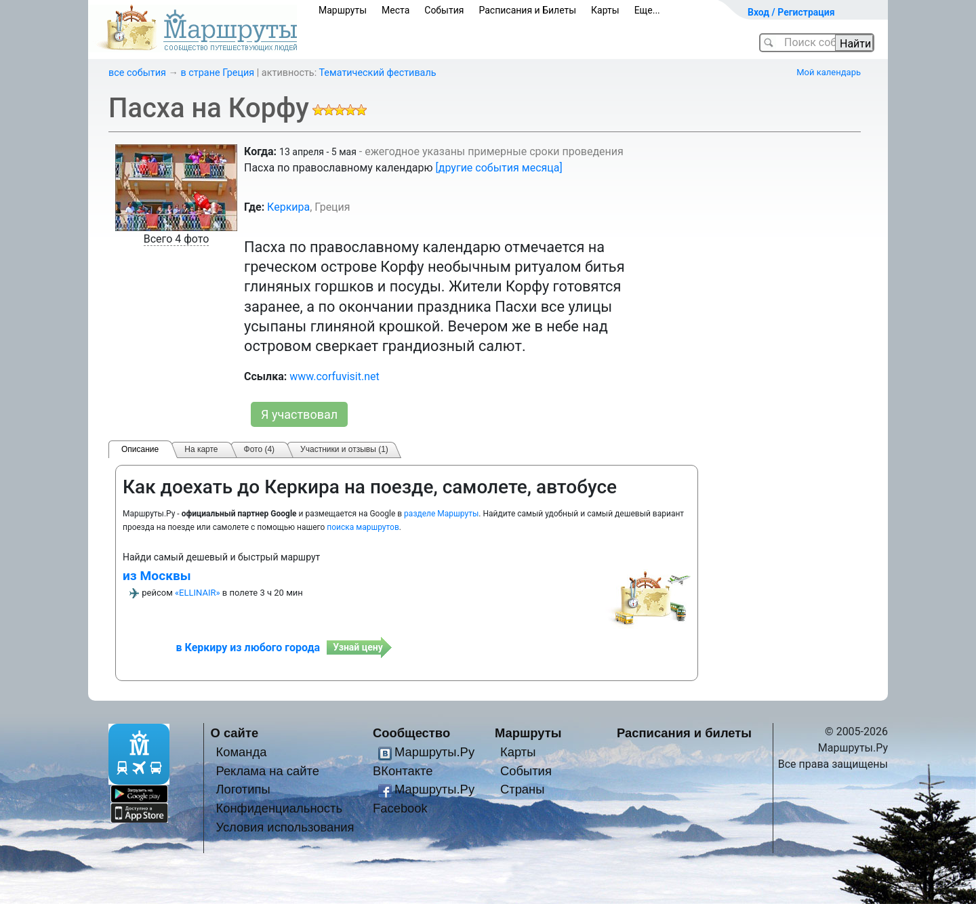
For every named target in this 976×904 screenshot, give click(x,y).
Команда (241, 752)
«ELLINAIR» (197, 593)
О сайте (235, 733)
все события (137, 73)
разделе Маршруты (441, 513)
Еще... (647, 10)
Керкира (288, 207)
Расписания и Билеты (527, 10)
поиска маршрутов (363, 527)
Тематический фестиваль (377, 73)
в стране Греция (218, 73)
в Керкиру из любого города (248, 647)
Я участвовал (299, 414)
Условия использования (285, 827)
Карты (605, 10)
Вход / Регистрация (791, 12)
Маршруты (343, 10)
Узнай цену (358, 647)
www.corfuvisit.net (334, 376)
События (444, 10)
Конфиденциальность (279, 808)
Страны (522, 789)
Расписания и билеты (684, 733)
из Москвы (157, 575)
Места (395, 10)
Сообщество (411, 733)
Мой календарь (828, 72)
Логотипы (243, 789)
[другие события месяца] (499, 167)
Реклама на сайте (267, 771)
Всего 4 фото (176, 238)
